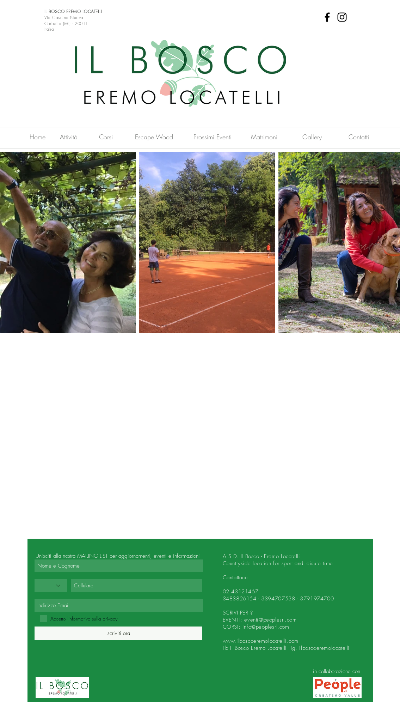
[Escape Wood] (154, 137)
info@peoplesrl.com (265, 626)
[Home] (37, 137)
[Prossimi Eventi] (212, 137)
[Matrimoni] (264, 137)
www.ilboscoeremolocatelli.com (261, 640)
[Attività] (69, 137)
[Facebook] (327, 17)
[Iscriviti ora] (118, 633)
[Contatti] (359, 137)
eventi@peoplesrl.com (270, 619)
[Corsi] (106, 137)
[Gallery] (312, 137)
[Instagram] (342, 17)
